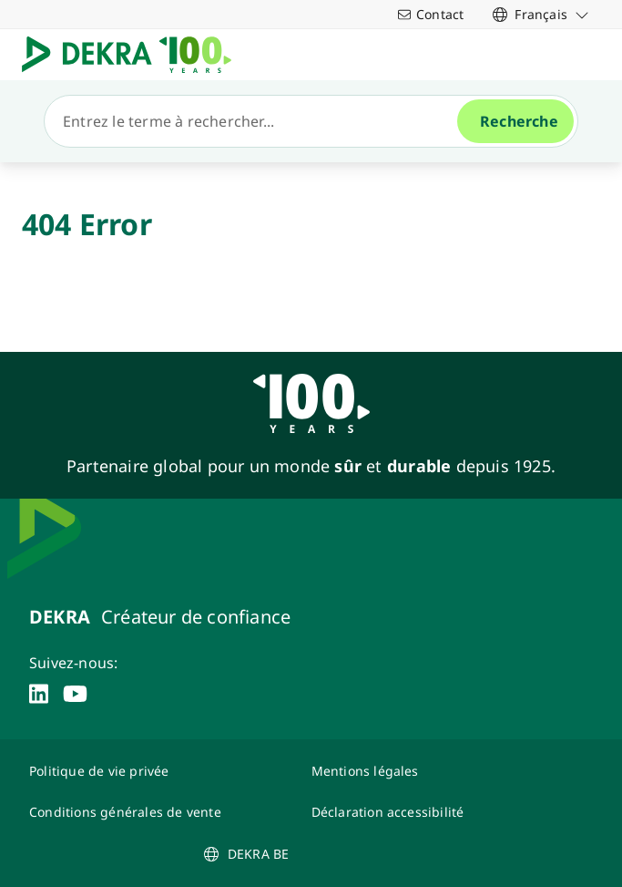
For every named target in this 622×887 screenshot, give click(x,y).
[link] (541, 14)
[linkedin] (38, 694)
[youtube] (75, 694)
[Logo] (134, 54)
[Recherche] (258, 121)
